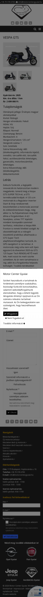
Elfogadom (10, 313)
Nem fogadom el (14, 318)
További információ (13, 323)
